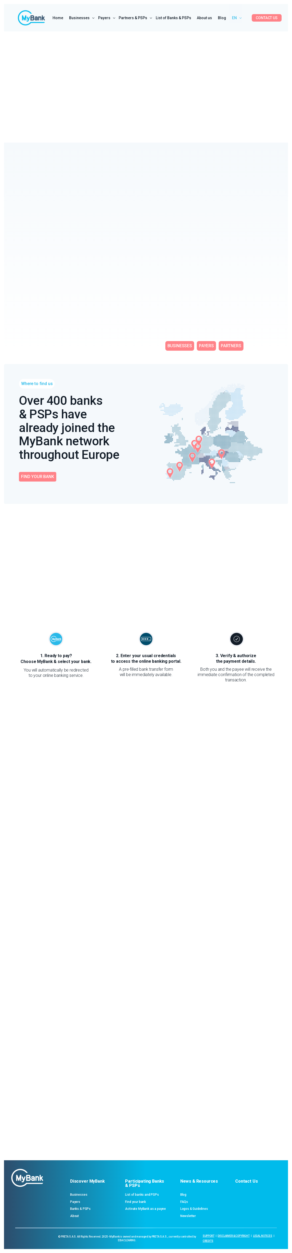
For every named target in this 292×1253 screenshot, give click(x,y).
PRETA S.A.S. (69, 1236)
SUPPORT (208, 1235)
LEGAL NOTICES (262, 1235)
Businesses (78, 1195)
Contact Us (246, 1181)
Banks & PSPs (80, 1209)
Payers (75, 1202)
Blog (183, 1195)
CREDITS (208, 1240)
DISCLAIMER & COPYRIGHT (233, 1235)
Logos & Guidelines (194, 1209)
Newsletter (188, 1216)
